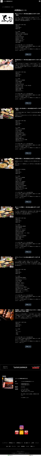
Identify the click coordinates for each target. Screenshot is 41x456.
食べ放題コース (27, 442)
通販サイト (33, 446)
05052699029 (21, 367)
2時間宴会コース (19, 442)
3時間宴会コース (12, 442)
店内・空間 (8, 446)
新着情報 (23, 446)
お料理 (32, 442)
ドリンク (37, 442)
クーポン (27, 446)
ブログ (18, 446)
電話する (31, 455)
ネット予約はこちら (36, 367)
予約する (10, 455)
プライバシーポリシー (20, 451)
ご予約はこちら (28, 54)
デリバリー (14, 446)
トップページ (4, 442)
